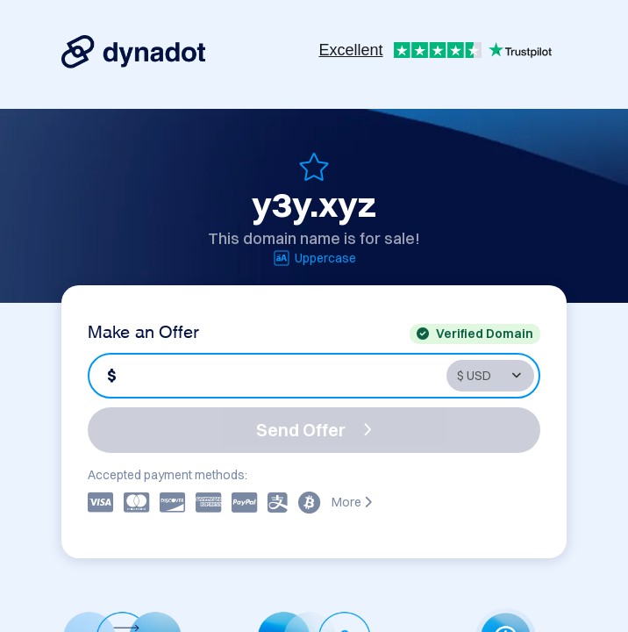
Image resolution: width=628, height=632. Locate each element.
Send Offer (314, 430)
